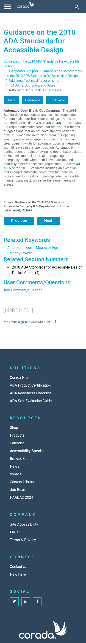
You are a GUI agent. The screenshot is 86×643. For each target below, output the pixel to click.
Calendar (17, 443)
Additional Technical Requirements (34, 80)
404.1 (40, 123)
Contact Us (18, 566)
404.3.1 (61, 123)
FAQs (14, 532)
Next (48, 221)
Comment (32, 100)
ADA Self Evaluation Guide (31, 401)
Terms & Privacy (23, 540)
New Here (18, 574)
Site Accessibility (24, 524)
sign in (22, 322)
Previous (19, 221)
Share (11, 100)
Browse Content (23, 458)
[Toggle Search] (77, 6)
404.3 (50, 123)
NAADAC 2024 (21, 497)
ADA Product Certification (30, 385)
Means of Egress (50, 247)
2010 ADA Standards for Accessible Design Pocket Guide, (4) (47, 270)
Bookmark (57, 100)
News (14, 466)
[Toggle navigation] (7, 6)
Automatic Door (19, 247)
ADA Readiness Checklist (30, 393)
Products (17, 435)
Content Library (22, 482)
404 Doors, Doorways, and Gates (32, 85)
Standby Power (19, 253)
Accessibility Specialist (29, 451)
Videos (15, 474)
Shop (14, 427)
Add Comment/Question (23, 290)
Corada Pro (19, 377)
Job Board (18, 490)
